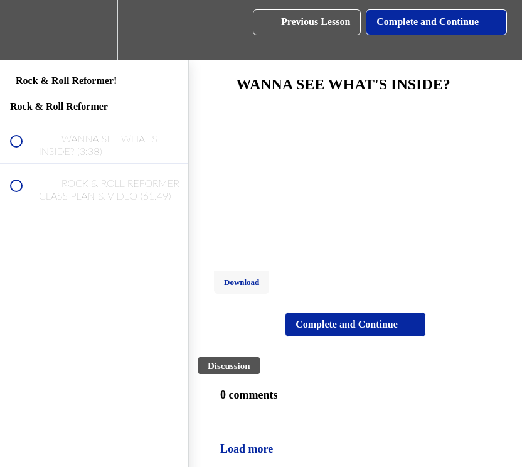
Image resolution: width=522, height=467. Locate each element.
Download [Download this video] (241, 282)
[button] (23, 30)
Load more (246, 449)
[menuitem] (94, 30)
